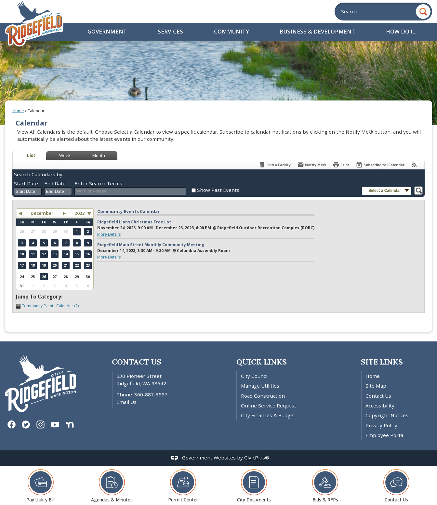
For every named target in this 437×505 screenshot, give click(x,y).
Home (18, 110)
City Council (255, 376)
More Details (109, 234)
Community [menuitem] (231, 31)
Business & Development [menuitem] (317, 31)
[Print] (341, 164)
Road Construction (263, 395)
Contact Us (378, 395)
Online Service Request (268, 405)
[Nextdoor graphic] (70, 424)
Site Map (375, 385)
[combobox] (27, 191)
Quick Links (261, 361)
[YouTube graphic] (55, 424)
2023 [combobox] (79, 213)
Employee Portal (384, 435)
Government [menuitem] (107, 31)
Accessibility (379, 405)
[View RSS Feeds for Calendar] (414, 164)
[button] (423, 11)
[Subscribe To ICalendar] (380, 164)
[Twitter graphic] (26, 424)
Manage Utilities (260, 385)
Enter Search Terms (98, 183)
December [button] (42, 213)
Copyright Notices (386, 415)
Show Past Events (218, 190)
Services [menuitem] (170, 31)
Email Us (126, 402)
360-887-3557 (150, 394)
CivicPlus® (256, 457)
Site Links (382, 361)
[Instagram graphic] (40, 424)
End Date (55, 183)
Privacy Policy (381, 425)
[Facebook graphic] (11, 424)
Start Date (26, 183)
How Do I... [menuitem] (401, 31)
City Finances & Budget (268, 415)
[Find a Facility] (274, 164)
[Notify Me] (311, 164)
